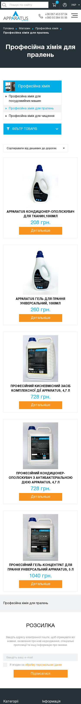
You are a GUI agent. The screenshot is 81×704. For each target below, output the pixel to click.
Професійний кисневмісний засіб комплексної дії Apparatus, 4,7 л (41, 388)
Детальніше (40, 230)
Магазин (24, 28)
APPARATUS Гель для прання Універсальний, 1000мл (40, 301)
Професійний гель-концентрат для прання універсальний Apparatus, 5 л (41, 567)
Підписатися (40, 673)
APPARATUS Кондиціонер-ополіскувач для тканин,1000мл (40, 214)
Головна (8, 28)
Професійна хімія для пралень (31, 108)
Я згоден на (36, 665)
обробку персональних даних (43, 665)
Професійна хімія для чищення (31, 116)
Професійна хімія (46, 28)
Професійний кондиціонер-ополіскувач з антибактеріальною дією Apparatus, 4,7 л (41, 478)
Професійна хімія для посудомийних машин (25, 98)
